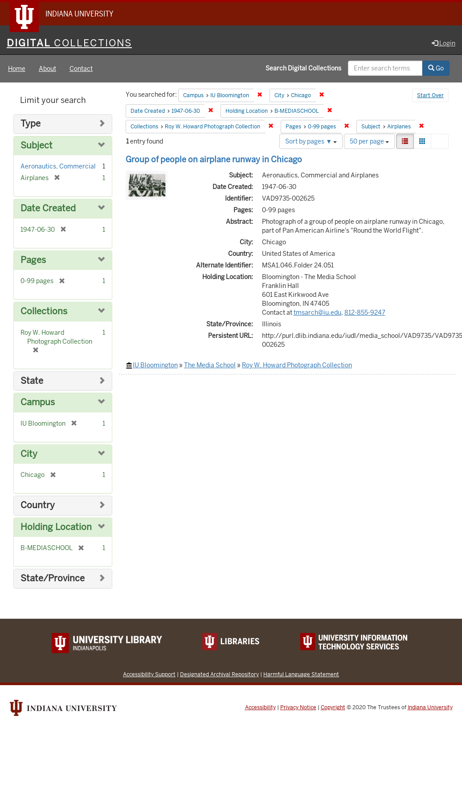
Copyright (333, 707)
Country (37, 505)
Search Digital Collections (303, 68)
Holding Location (56, 527)
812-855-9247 (364, 312)
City (28, 454)
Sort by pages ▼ (311, 141)
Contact (81, 69)
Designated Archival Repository (219, 674)
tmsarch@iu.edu (317, 312)
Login (443, 43)
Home (16, 69)
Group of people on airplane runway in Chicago (214, 159)
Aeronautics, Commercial (58, 166)
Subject (36, 145)
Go (436, 68)
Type (30, 123)
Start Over (430, 95)
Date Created (48, 208)
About (47, 69)
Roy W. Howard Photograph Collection (297, 365)
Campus (37, 402)
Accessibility (260, 707)
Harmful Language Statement (301, 674)
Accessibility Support (149, 674)
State (31, 380)
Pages (33, 260)
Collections (43, 311)
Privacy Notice (298, 707)
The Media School (210, 365)
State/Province (52, 578)
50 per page (369, 141)
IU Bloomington (155, 365)
